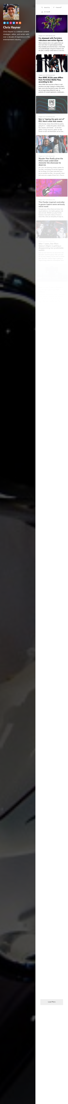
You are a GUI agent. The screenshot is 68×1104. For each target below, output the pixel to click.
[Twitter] (4, 23)
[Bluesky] (13, 23)
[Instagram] (10, 23)
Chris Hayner (12, 27)
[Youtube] (17, 23)
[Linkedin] (7, 23)
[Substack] (20, 23)
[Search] (45, 7)
